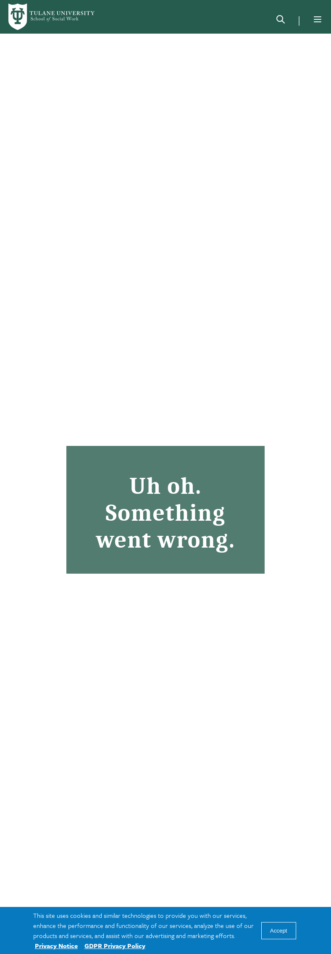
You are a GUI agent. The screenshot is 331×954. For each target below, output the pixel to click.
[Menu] (318, 19)
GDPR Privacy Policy (114, 945)
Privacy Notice (56, 945)
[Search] (281, 21)
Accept (278, 931)
